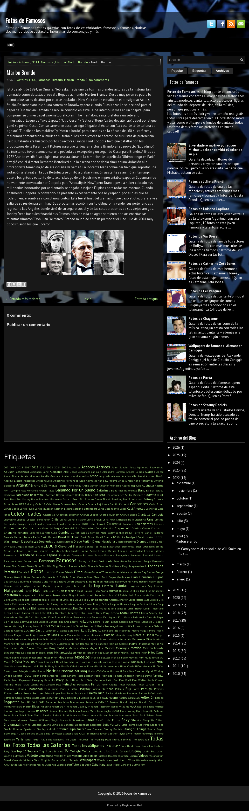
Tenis (20, 739)
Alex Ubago (70, 472)
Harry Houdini (140, 581)
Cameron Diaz (69, 504)
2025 (65, 467)
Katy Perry (102, 613)
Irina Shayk (68, 595)
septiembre (185, 506)
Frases (60, 572)
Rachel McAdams (116, 693)
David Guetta (104, 537)
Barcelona (22, 495)
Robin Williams (120, 706)
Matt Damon (27, 648)
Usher (160, 751)
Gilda (65, 577)
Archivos (222, 71)
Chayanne (10, 519)
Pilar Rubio (51, 689)
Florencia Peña (78, 566)
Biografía (150, 495)
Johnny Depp (156, 604)
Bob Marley (23, 499)
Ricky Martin (23, 706)
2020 (42, 467)
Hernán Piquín (41, 586)
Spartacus (29, 729)
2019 (176, 605)
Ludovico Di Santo (56, 630)
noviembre (184, 490)
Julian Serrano (80, 608)
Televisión (9, 739)
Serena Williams (39, 720)
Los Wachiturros (133, 626)
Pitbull (74, 689)
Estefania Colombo (70, 555)
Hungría (124, 591)
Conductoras (13, 528)
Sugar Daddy (18, 733)
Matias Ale (157, 644)
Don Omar (157, 541)
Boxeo (67, 499)
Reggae (159, 697)
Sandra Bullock (52, 715)
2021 (176, 590)
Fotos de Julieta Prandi (206, 181)
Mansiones (97, 635)
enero (181, 579)
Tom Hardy (141, 746)
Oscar (28, 675)
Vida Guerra (130, 756)
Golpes (112, 577)
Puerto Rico (96, 693)
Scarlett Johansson (120, 715)
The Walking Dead (100, 739)
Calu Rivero (53, 504)
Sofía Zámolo (129, 724)
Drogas (20, 546)
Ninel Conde (127, 666)
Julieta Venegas (117, 608)
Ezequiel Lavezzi (153, 555)
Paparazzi (25, 680)
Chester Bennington (38, 519)
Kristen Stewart (73, 617)
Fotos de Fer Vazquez (205, 291)
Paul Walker (139, 680)
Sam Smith (34, 715)
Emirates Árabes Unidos (64, 551)
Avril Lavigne (12, 490)
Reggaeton (11, 702)
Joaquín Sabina (139, 604)
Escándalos (26, 555)
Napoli (60, 662)
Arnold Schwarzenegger (51, 485)
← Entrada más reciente (22, 299)
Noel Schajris (20, 671)
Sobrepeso (95, 724)
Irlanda (81, 595)
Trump (49, 751)
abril (180, 536)
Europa (98, 555)
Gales (88, 572)
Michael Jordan (85, 652)
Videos (143, 755)
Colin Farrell (97, 524)
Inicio (11, 44)
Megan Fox (96, 648)
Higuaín (57, 586)
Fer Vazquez (135, 561)
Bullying (29, 504)
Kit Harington (39, 617)
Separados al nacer (16, 720)
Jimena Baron (84, 604)
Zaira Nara (99, 764)
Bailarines (117, 490)
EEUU (35, 62)
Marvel (133, 644)
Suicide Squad (35, 733)
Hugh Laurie (84, 591)
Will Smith (120, 760)
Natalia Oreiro (111, 662)
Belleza (100, 495)
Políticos (107, 689)
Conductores (32, 528)
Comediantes (144, 524)
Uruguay (135, 751)
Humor (113, 591)
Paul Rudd (125, 680)
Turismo (58, 751)
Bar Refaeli (156, 490)
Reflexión (147, 697)
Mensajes (122, 648)
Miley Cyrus (155, 652)
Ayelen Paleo (46, 490)
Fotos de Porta (200, 378)
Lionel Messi (50, 626)
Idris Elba (145, 591)
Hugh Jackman (66, 591)
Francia (50, 572)
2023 (176, 470)
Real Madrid (110, 697)
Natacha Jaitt (72, 662)
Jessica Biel (156, 599)
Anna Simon (125, 480)
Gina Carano (77, 577)
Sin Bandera (66, 724)
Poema (96, 689)
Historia (60, 62)
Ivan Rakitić (109, 595)
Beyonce (138, 495)
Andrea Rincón (154, 476)
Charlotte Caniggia (150, 514)
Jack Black (135, 595)
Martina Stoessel (118, 644)
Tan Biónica (92, 733)
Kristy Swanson (93, 617)
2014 (176, 643)
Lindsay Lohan (31, 626)
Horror (28, 591)
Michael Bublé (44, 652)
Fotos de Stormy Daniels (208, 405)
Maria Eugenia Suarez (94, 639)
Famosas (47, 560)
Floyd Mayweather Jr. (134, 566)
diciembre (184, 483)
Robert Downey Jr (80, 706)
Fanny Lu (85, 561)
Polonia (119, 689)
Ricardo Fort (146, 702)
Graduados (123, 577)
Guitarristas (49, 581)
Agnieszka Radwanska (150, 467)
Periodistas (83, 684)
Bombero (44, 499)
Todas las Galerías (48, 744)
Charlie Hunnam (109, 514)
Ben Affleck (112, 495)
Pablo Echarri (68, 675)
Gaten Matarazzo (123, 572)
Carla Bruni (156, 504)
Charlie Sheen (128, 514)
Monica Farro (119, 657)
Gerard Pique (22, 577)
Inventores (52, 595)
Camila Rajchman (98, 504)
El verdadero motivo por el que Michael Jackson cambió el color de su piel (215, 149)
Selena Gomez (154, 715)
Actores (24, 62)
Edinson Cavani (34, 546)
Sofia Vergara (111, 724)
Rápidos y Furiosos (77, 697)
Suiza (47, 733)
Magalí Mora (147, 630)
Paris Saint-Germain (92, 680)
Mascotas (144, 644)
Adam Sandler (120, 467)
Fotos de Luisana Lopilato (209, 209)
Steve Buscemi (93, 729)
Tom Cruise (113, 746)
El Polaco (100, 546)
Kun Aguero (110, 617)
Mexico (136, 648)
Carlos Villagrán (44, 508)
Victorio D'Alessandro (111, 756)
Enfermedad (136, 551)
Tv (66, 750)
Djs (148, 541)
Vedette (32, 755)
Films (37, 566)
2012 (176, 658)
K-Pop (7, 613)
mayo (181, 528)
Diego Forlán (82, 541)
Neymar (27, 666)
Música (17, 662)
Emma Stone (89, 551)
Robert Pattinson (100, 706)
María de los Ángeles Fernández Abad (34, 639)
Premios (158, 689)
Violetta (28, 760)
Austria (159, 485)
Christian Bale (125, 519)
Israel (90, 595)
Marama (109, 635)
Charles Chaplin (89, 514)
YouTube (73, 764)
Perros (95, 684)
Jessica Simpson (27, 604)
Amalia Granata (50, 476)
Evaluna (109, 555)
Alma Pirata (11, 476)
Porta (136, 689)
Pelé (58, 684)
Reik (23, 702)
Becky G (79, 495)
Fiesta (30, 566)
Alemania (56, 472)
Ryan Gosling (127, 711)
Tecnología (147, 733)
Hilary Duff (79, 586)
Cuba (54, 533)
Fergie (147, 561)
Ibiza (136, 591)
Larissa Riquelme (59, 621)
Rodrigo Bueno (145, 706)
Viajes (67, 756)
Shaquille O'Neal (153, 720)
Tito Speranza (140, 739)
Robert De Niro (60, 706)
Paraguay (37, 680)
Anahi (141, 476)
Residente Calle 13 (97, 702)
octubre (182, 498)
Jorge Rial (29, 608)
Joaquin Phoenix (119, 604)
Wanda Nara (105, 760)
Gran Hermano (141, 577)
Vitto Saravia (71, 760)
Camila (83, 504)
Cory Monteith (104, 528)
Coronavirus (88, 528)
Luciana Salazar (153, 626)
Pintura (64, 689)
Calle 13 (40, 504)
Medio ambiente (78, 648)
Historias (121, 586)
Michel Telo (127, 652)
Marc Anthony (123, 635)
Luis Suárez (89, 630)
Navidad (125, 662)
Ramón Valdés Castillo (35, 697)
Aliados (150, 472)
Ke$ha (115, 613)
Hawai (8, 586)
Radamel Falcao (137, 693)
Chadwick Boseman (68, 514)
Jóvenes (41, 608)
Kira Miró (24, 617)
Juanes (50, 608)
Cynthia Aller (98, 533)
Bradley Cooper (93, 499)
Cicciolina (140, 519)
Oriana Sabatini (13, 675)
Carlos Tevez (27, 508)
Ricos (36, 706)
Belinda (89, 495)
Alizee (159, 472)
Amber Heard (70, 476)
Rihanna (46, 706)
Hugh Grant (49, 591)
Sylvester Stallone (62, 733)
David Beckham (68, 537)
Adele (133, 467)
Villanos (154, 756)
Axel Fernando (29, 490)
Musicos (29, 662)
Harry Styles (156, 581)
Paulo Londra (31, 684)
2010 (176, 673)
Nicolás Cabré (69, 666)
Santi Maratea (72, 715)
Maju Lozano (38, 635)
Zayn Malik (113, 764)
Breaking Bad (120, 499)
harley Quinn (123, 581)
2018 (35, 467)
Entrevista (10, 555)
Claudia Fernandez (68, 524)
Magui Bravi (21, 635)
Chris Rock (109, 519)
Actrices (103, 466)
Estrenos (88, 555)
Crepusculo (122, 528)
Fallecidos (31, 561)
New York (9, 666)
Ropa (100, 711)
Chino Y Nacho (77, 519)
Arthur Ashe (82, 485)
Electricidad (114, 546)
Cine (150, 519)
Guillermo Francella (29, 581)
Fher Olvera (18, 566)
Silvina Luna (50, 724)
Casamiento (112, 508)
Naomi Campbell (45, 662)
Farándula (105, 561)
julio (180, 521)
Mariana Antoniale (119, 639)
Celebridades (26, 513)
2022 (50, 467)
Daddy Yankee (115, 533)
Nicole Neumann (109, 666)
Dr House (9, 546)
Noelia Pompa (37, 671)
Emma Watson (107, 551)
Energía (122, 551)
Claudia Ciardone (45, 524)
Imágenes (157, 591)
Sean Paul (138, 715)
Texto (35, 739)
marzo (181, 564)
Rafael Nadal (155, 693)
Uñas (107, 751)
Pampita (158, 675)
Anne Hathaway (143, 480)
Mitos (47, 657)
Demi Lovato (145, 537)
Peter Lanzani (146, 684)
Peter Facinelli (127, 684)
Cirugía (22, 524)
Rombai (54, 711)
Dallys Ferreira (134, 533)
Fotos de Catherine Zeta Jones (212, 263)
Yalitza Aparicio (18, 764)
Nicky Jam (54, 666)
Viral (37, 760)
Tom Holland (156, 746)
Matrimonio (11, 648)
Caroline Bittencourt (85, 508)
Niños (138, 666)
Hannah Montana (103, 581)
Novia (91, 671)
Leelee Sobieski (119, 621)
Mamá (62, 635)
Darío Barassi (49, 537)
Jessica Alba (142, 599)
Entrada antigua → (148, 299)
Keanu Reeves (130, 613)
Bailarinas (103, 490)
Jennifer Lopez (127, 599)
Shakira (136, 720)
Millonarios (35, 657)
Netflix (158, 662)
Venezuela (46, 756)
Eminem (43, 551)
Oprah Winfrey (154, 671)
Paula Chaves (155, 680)
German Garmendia (44, 577)
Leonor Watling (13, 626)
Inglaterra (11, 595)
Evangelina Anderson (128, 555)
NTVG (98, 671)
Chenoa (21, 519)
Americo (83, 476)
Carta (101, 508)
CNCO (85, 524)
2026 (176, 447)
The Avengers (56, 739)
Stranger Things (134, 729)
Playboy (85, 689)
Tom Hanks (127, 746)
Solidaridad (156, 724)
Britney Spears (153, 499)
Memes (110, 648)
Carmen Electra (63, 508)
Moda (62, 657)
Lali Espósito (40, 621)
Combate (128, 524)
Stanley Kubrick (46, 729)
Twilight (75, 751)
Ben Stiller (126, 495)
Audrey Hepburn (131, 485)
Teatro (137, 733)
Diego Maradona (103, 541)
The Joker (82, 739)
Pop (128, 689)
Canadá (124, 504)
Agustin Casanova (16, 472)
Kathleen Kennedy (66, 613)
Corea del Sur (71, 528)
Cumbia (64, 532)
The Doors (70, 739)
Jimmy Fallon (101, 604)
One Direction (137, 671)
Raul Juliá (95, 697)
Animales (91, 480)
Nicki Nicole (40, 666)
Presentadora (13, 693)
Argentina (24, 485)
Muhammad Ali (153, 657)
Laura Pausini (101, 621)
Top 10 (21, 751)
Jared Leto (62, 599)
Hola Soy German (152, 586)
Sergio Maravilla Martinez (67, 720)
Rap (63, 697)
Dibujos (68, 541)
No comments (99, 80)
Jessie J (41, 604)
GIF (59, 577)
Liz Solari (77, 626)
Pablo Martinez (103, 675)
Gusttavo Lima (83, 581)
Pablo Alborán (50, 675)
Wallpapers (88, 760)
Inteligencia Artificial (31, 595)
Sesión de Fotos (108, 720)
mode (70, 657)
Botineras (56, 499)
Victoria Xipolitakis (85, 756)
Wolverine (142, 760)
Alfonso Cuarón (135, 472)
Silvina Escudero (32, 724)
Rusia (115, 711)
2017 (28, 467)
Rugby (107, 711)
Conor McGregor (51, 528)
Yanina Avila (44, 764)
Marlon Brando (78, 62)
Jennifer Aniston (108, 599)
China (63, 519)
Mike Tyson (141, 652)
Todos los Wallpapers (88, 746)
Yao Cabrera (59, 764)
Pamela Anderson (123, 675)
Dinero (119, 541)
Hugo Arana (101, 591)
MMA (54, 657)
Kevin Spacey (149, 613)
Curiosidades (80, 533)
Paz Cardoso (47, 684)
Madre (135, 630)
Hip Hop (94, 586)
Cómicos (158, 524)
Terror (28, 739)
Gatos (137, 572)
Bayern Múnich (65, 495)
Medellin (62, 648)
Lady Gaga (26, 621)
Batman (50, 495)
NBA (133, 662)
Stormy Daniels (113, 729)
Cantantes (139, 503)
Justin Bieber (134, 608)
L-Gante (137, 617)
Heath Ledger (22, 586)
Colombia (114, 524)
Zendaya (126, 764)
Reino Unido (36, 702)
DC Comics (119, 537)
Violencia (17, 760)
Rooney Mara (88, 711)
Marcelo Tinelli (143, 635)
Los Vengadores (114, 626)
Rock (133, 706)
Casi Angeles (136, 508)
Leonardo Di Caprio (152, 621)
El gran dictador (84, 546)
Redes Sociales (129, 697)
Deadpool (131, 537)
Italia (97, 595)
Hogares (134, 586)
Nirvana (147, 666)
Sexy (125, 719)
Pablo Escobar (85, 675)
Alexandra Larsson (113, 472)
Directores (130, 541)
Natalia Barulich (91, 662)
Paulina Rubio (12, 684)
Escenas (40, 555)
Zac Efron (85, 764)
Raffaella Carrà (13, 697)
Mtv (141, 657)
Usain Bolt (149, 751)
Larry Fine (76, 621)
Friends (69, 572)
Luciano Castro (34, 630)
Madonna (124, 630)
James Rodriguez (31, 599)
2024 (57, 467)
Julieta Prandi (99, 608)
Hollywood (13, 590)
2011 (176, 666)
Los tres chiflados (94, 626)
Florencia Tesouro (97, 566)
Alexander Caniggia (89, 472)
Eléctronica (128, 546)
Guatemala (10, 581)
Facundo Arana (13, 561)
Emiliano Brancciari (24, 551)
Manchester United (78, 635)
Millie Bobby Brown (16, 657)
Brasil (106, 499)
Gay (144, 572)
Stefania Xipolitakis (70, 729)
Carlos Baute (11, 508)
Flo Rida (46, 566)
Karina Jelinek (30, 613)
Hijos (67, 586)
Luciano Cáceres (13, 630)
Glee (89, 577)
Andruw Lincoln (13, 480)
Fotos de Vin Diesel (203, 236)
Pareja (60, 680)
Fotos (37, 571)
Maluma (52, 635)
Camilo (114, 504)
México (148, 648)
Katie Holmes (87, 613)
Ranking (54, 697)
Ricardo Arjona (128, 702)
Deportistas (29, 541)
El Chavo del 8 (64, 546)
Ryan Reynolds (144, 711)
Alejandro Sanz (39, 472)
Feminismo (120, 561)
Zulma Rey (138, 764)
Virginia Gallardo (51, 760)
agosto (182, 513)
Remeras (51, 702)
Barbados (9, 495)
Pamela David (143, 675)
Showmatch (12, 724)
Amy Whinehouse (109, 476)
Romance (42, 711)
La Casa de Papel (153, 617)
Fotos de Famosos (25, 20)
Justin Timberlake (153, 608)
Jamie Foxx (48, 599)
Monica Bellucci (100, 657)
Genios (151, 572)
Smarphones (82, 724)
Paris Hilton (72, 680)
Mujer (7, 662)
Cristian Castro (141, 528)
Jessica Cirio (10, 604)
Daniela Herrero (13, 537)
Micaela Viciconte (25, 652)
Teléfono (158, 733)
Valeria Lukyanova (15, 756)
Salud (22, 715)
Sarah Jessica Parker (94, 715)
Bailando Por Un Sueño (75, 490)
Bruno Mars (11, 504)
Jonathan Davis (13, 608)
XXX (6, 764)
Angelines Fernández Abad (69, 480)
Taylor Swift (125, 733)
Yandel (32, 764)
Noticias (53, 670)
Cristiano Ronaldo (16, 533)
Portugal (147, 689)
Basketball (37, 495)
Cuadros (34, 533)
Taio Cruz (79, 733)
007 (6, 467)
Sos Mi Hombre (13, 729)
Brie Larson (135, 499)
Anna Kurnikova (107, 480)
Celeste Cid (49, 514)
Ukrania (97, 751)
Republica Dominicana (71, 702)
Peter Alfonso (109, 684)
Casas (123, 508)
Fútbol (79, 572)
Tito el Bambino (121, 739)
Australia (148, 485)
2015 (20, 467)
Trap (41, 751)
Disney (141, 541)
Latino (87, 621)
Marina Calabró (25, 644)
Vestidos (58, 756)
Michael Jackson (65, 652)
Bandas (143, 490)
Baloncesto (130, 490)
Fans (95, 561)
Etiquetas (199, 71)
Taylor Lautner (108, 733)
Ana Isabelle (128, 476)
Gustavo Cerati (65, 581)
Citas (30, 524)
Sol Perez (143, 724)
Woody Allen (156, 760)
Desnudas (46, 541)
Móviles (133, 657)
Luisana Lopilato (108, 630)
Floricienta (115, 566)
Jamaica (16, 599)
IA (131, 591)
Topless (32, 751)
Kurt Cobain (125, 617)
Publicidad (80, 693)
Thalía (43, 739)
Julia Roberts (62, 608)
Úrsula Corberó (119, 751)
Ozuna (37, 675)
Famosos (47, 62)
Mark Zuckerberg (60, 644)
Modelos (82, 657)
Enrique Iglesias (153, 551)
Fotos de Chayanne (203, 318)
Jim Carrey (52, 604)
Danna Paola (32, 537)
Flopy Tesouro (60, 566)
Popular (177, 71)
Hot (36, 590)
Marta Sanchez (98, 644)
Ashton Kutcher (99, 485)
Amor (94, 476)
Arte (71, 485)
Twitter (87, 751)
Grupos (158, 577)
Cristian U (157, 528)
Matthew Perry (46, 648)
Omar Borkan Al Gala (115, 671)
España (52, 555)
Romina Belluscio (69, 711)
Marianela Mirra (142, 639)
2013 (13, 467)
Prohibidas (67, 693)
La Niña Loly (11, 621)
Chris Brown (94, 519)
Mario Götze (42, 644)
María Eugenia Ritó (68, 639)
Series (90, 720)
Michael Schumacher (107, 652)
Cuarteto (45, 533)
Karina (16, 613)
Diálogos (59, 541)
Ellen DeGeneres (145, 546)
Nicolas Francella (88, 666)
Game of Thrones (101, 572)
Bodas (34, 499)
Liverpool (65, 626)
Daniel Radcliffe (153, 533)
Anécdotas (29, 480)
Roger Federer (27, 711)
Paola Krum (11, 680)
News (19, 666)
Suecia (151, 729)
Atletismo (115, 485)
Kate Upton (47, 613)
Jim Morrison (67, 604)
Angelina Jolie (44, 480)
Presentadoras (34, 693)
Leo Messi (134, 621)
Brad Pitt (78, 499)
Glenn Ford (100, 577)
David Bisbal (87, 537)
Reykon (114, 702)
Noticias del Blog (74, 671)
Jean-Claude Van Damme (83, 599)
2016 (176, 628)
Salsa (14, 715)
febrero (182, 572)
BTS (21, 504)
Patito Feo (112, 680)
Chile (55, 519)
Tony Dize (10, 751)
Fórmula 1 (23, 572)
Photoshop (35, 689)
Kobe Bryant (55, 617)
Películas (69, 684)
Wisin (131, 760)
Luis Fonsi (74, 630)
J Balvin (123, 595)
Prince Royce (52, 693)
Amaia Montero (29, 476)
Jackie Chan (149, 595)
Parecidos (49, 680)
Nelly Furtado (145, 662)
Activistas (74, 467)
